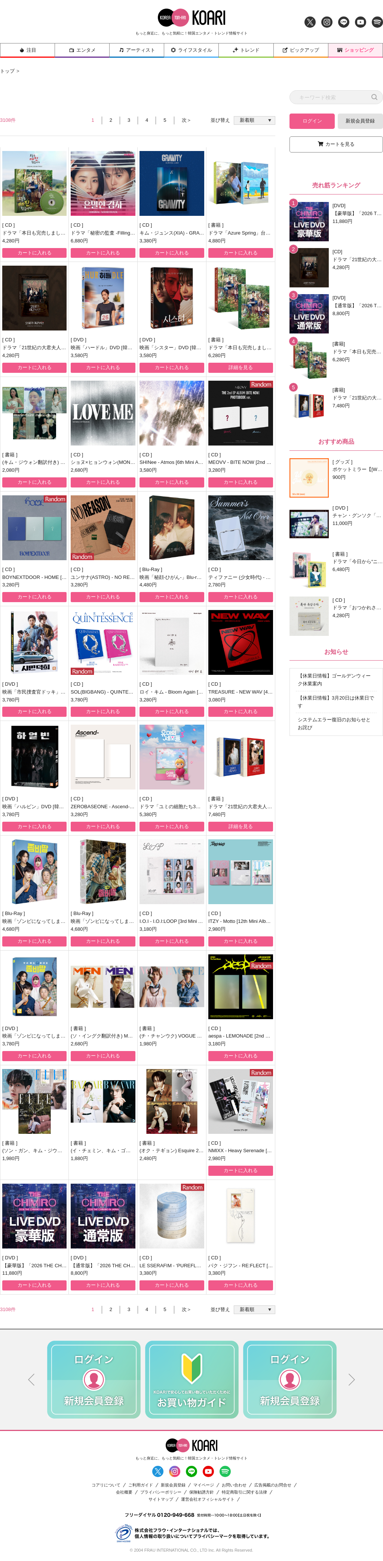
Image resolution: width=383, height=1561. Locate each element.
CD (9, 225)
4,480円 (148, 585)
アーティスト (137, 50)
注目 (27, 50)
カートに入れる (35, 253)
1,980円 (148, 1044)
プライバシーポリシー (160, 1492)
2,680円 (79, 470)
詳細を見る (241, 367)
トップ (7, 71)
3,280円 (217, 470)
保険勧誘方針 (201, 1492)
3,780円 (10, 700)
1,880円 (79, 1158)
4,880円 (217, 241)
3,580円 (79, 355)
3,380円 (148, 241)
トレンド (246, 50)
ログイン (312, 121)
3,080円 (217, 700)
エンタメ (82, 50)
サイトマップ (160, 1499)
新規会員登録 (360, 121)
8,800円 (79, 1273)
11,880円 (12, 1273)
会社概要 (124, 1492)
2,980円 (217, 929)
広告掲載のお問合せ (272, 1485)
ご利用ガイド (140, 1485)
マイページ (203, 1485)
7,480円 (217, 814)
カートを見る (340, 144)
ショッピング (355, 50)
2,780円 (217, 585)
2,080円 (10, 470)
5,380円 (148, 814)
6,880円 (79, 241)
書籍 (216, 225)
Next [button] (352, 1379)
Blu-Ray (151, 569)
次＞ (187, 120)
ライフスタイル (191, 50)
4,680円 (10, 929)
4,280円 (10, 241)
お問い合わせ (234, 1485)
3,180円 (148, 929)
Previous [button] (31, 1379)
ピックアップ (300, 50)
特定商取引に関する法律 (244, 1492)
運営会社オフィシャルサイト (208, 1499)
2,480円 (148, 1158)
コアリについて (106, 1485)
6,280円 (217, 355)
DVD (79, 339)
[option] (94, 1380)
